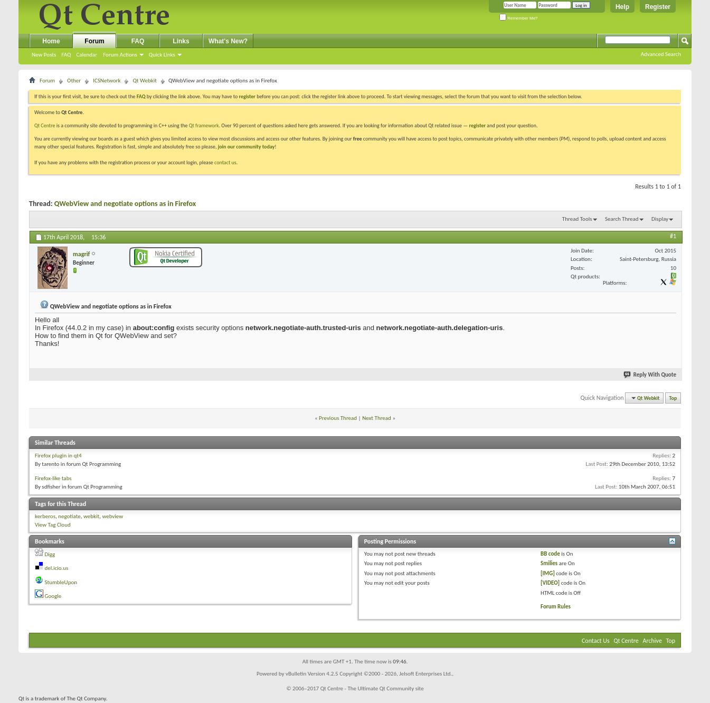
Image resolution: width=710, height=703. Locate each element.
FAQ (66, 54)
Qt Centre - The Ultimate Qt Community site (372, 688)
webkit (91, 516)
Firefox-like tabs (53, 478)
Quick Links (162, 54)
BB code (550, 553)
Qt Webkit (144, 80)
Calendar (86, 54)
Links (181, 41)
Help (622, 7)
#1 (673, 236)
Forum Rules (556, 606)
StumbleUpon (61, 582)
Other (74, 80)
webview (112, 516)
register (477, 125)
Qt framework (204, 125)
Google (53, 596)
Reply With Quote (650, 374)
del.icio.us (57, 568)
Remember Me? (518, 18)
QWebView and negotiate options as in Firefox (125, 203)
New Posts (44, 54)
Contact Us (596, 640)
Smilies (549, 563)
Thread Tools (577, 218)
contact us (225, 162)
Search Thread (622, 218)
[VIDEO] (550, 582)
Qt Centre (44, 125)
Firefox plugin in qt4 (58, 455)
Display (659, 218)
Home (51, 41)
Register (657, 7)
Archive (652, 640)
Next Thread (376, 418)
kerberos (45, 516)
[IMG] (548, 573)
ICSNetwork (106, 80)
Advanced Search (661, 54)
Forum (94, 41)
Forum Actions (120, 54)
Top (673, 398)
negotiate (69, 516)
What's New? (228, 41)
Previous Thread (338, 418)
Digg (50, 554)
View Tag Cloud (53, 524)
